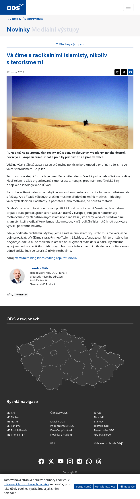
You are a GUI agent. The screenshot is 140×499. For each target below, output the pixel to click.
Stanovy (99, 421)
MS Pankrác (14, 426)
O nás (97, 412)
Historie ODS (101, 426)
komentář (21, 294)
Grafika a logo (102, 434)
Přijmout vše (127, 486)
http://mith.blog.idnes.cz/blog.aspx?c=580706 (45, 258)
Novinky (16, 18)
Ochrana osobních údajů (108, 443)
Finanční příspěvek (61, 430)
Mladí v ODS (57, 421)
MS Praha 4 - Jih (16, 434)
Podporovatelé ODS (62, 426)
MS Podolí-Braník (17, 430)
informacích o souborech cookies (26, 484)
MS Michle (13, 417)
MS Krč (11, 412)
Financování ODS (104, 430)
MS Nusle (12, 421)
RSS (52, 443)
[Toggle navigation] (128, 7)
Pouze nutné (83, 486)
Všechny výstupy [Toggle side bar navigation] (68, 44)
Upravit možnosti (105, 486)
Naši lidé (99, 417)
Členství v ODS (59, 412)
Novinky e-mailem (61, 434)
